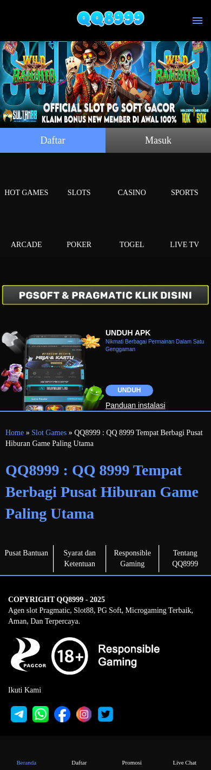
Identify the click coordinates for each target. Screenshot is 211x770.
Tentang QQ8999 (185, 558)
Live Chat (184, 754)
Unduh (129, 390)
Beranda (26, 754)
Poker (79, 232)
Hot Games (26, 180)
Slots (79, 180)
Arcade (26, 232)
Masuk (158, 140)
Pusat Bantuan (27, 553)
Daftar (53, 140)
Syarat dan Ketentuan (80, 558)
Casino (132, 180)
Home (14, 433)
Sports (185, 180)
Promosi (132, 754)
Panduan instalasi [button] (136, 405)
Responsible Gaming (132, 558)
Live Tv (185, 232)
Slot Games (49, 433)
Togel (132, 232)
